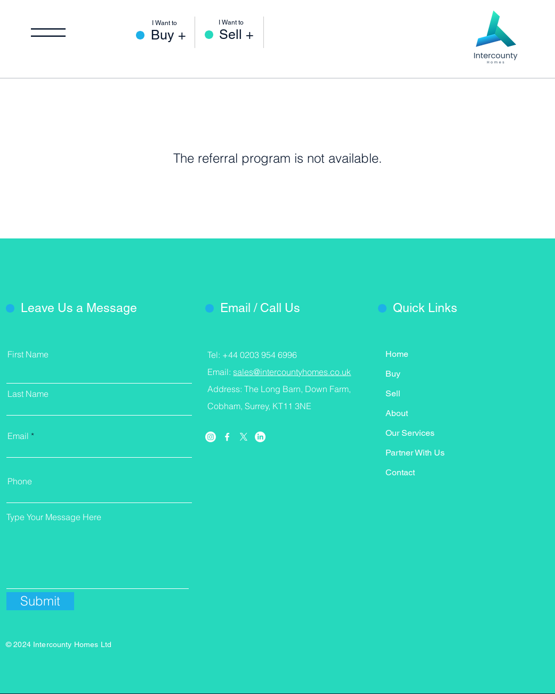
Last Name (28, 393)
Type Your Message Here (53, 517)
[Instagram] (210, 437)
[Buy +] (173, 35)
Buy (392, 374)
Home (396, 354)
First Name (28, 354)
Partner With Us (415, 453)
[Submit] (40, 601)
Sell (392, 393)
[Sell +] (241, 34)
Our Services (410, 433)
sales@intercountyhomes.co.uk (292, 371)
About (396, 413)
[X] (243, 437)
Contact (400, 472)
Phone (19, 481)
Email (18, 436)
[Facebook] (227, 437)
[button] (48, 32)
